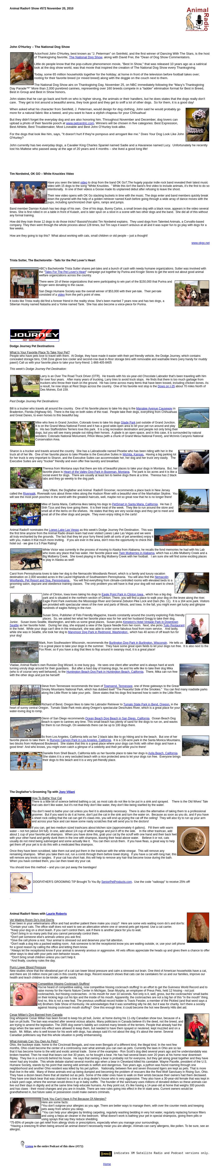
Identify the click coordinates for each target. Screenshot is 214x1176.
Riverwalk (29, 493)
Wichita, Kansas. (133, 454)
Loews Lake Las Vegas (64, 530)
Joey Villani (67, 792)
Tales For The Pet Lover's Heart (65, 272)
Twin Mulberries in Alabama (137, 553)
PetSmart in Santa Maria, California (135, 504)
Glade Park (128, 422)
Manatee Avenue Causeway (154, 408)
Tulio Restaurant (174, 625)
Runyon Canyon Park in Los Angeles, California (80, 740)
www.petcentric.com (80, 123)
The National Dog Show (85, 57)
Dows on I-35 (166, 386)
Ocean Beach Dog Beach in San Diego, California (117, 718)
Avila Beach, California (163, 753)
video (83, 182)
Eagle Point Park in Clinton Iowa (123, 594)
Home (107, 1164)
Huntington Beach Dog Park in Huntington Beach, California (104, 671)
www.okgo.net (200, 243)
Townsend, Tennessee (118, 686)
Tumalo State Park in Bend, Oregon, (146, 704)
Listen (29, 1146)
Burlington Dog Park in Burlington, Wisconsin (138, 642)
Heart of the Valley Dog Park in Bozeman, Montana (96, 472)
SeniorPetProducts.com (116, 882)
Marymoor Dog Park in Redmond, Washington (98, 632)
